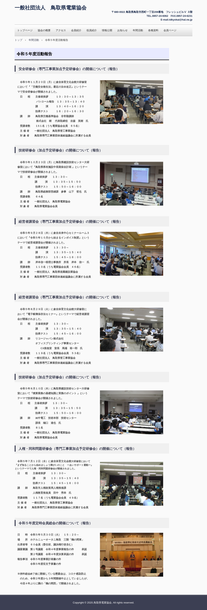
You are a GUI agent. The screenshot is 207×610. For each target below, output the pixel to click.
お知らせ (122, 30)
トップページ (25, 30)
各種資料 (153, 30)
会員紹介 (76, 30)
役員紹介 (92, 30)
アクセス (61, 30)
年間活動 (138, 30)
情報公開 (107, 30)
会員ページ (170, 30)
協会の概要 (44, 30)
